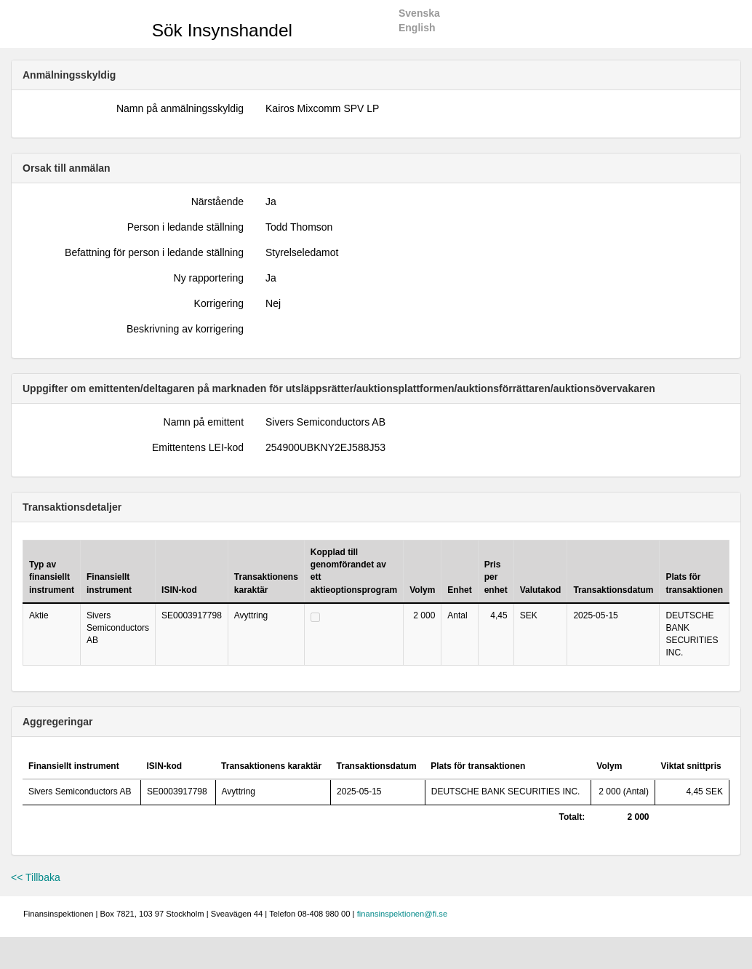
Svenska (419, 13)
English (417, 27)
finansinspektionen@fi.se (402, 913)
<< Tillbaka (35, 877)
